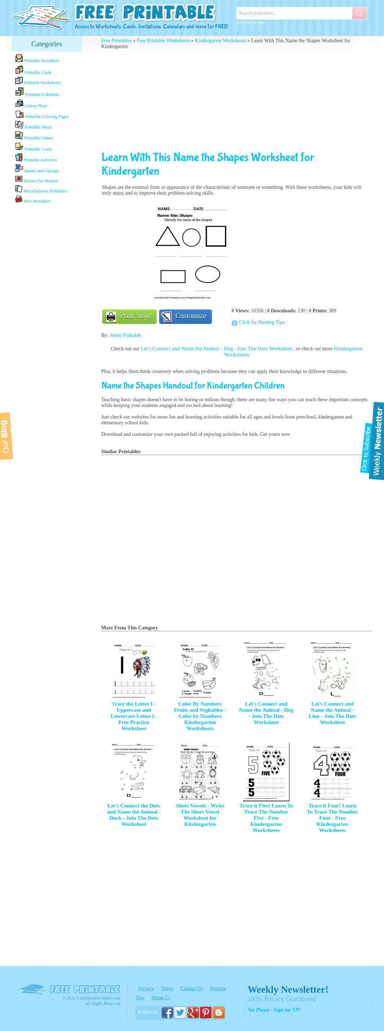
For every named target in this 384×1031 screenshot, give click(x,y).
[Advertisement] (47, 319)
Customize (190, 316)
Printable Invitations (37, 58)
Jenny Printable (125, 335)
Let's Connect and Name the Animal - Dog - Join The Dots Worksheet (217, 348)
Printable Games (34, 135)
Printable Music (33, 125)
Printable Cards (33, 70)
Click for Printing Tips (261, 322)
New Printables (32, 199)
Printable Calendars (37, 92)
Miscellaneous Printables (41, 189)
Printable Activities (36, 158)
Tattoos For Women (36, 179)
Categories (46, 44)
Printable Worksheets (38, 81)
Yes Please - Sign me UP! (274, 1010)
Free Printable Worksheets (163, 40)
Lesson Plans (31, 103)
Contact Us (191, 988)
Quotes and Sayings (36, 168)
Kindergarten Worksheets (220, 40)
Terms (167, 988)
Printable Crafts (33, 147)
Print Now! (136, 316)
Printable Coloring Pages (42, 114)
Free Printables (116, 40)
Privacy (146, 988)
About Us (161, 997)
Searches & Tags (250, 22)
